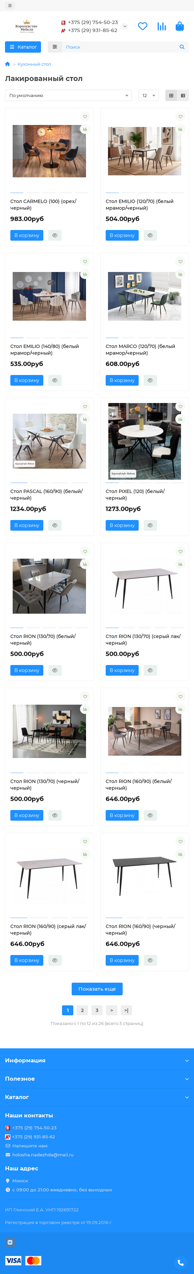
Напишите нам (30, 1145)
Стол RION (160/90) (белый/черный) (139, 784)
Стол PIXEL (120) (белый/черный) (135, 494)
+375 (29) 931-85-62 (88, 30)
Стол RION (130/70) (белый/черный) (43, 639)
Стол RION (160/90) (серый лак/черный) (48, 929)
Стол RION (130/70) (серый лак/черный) (143, 639)
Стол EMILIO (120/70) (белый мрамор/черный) (140, 204)
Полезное (97, 1078)
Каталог (97, 1097)
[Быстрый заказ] (55, 235)
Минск (20, 1180)
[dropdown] (10, 5)
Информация (97, 1060)
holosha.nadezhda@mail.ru (43, 1154)
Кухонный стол (34, 64)
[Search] (125, 47)
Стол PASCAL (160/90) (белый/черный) (46, 494)
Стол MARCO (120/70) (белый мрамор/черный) (140, 349)
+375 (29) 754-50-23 (88, 22)
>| (126, 1010)
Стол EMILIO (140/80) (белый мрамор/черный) (44, 349)
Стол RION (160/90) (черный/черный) (140, 929)
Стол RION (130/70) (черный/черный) (44, 784)
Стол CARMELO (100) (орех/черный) (43, 204)
